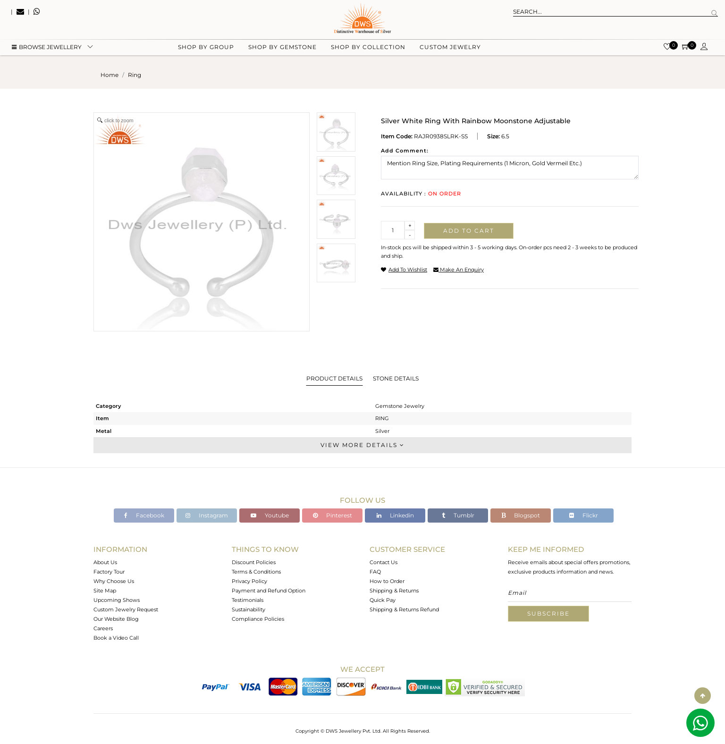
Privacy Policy (249, 581)
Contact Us (383, 562)
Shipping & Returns (394, 590)
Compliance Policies (258, 619)
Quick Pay (383, 600)
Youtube (270, 515)
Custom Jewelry (450, 47)
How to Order (387, 581)
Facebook (144, 515)
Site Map (104, 590)
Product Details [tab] (334, 378)
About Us (105, 562)
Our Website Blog (116, 619)
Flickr (583, 515)
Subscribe (548, 613)
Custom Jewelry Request (125, 609)
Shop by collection (368, 47)
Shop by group (206, 47)
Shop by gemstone (282, 47)
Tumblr (458, 515)
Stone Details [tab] (396, 378)
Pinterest (332, 515)
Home (109, 74)
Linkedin (395, 515)
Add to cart (468, 230)
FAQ (375, 571)
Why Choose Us (113, 581)
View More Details (362, 444)
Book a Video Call (116, 637)
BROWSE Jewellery (47, 47)
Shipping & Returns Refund (404, 609)
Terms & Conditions (256, 571)
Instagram (206, 515)
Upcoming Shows (116, 600)
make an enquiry (458, 269)
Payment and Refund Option (268, 590)
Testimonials (247, 600)
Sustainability (248, 609)
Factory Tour (109, 571)
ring (134, 74)
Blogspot (520, 515)
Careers (103, 628)
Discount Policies (254, 562)
